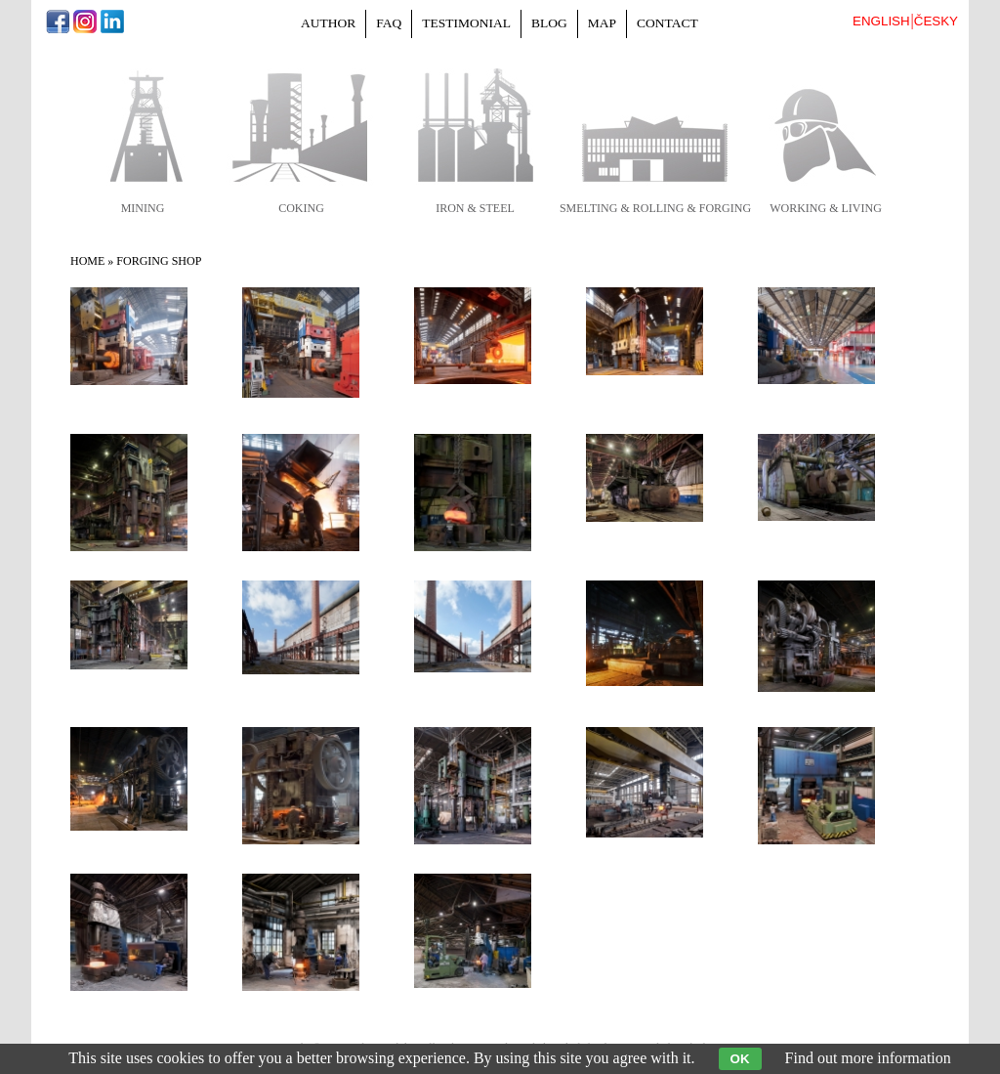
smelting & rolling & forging (655, 208)
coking (301, 208)
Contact (667, 23)
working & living (826, 208)
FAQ (388, 23)
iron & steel (475, 208)
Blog (549, 23)
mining (143, 208)
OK (740, 1059)
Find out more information (868, 1058)
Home (87, 261)
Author (328, 23)
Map (602, 23)
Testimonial (466, 23)
